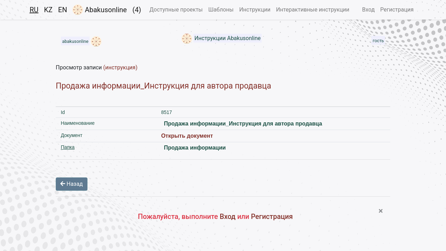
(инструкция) (120, 67)
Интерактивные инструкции (312, 9)
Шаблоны (221, 9)
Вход (368, 9)
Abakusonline (99, 10)
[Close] (380, 211)
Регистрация (397, 9)
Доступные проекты (176, 9)
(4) (136, 10)
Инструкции (254, 9)
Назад (71, 184)
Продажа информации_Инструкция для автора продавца (163, 86)
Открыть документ (187, 136)
